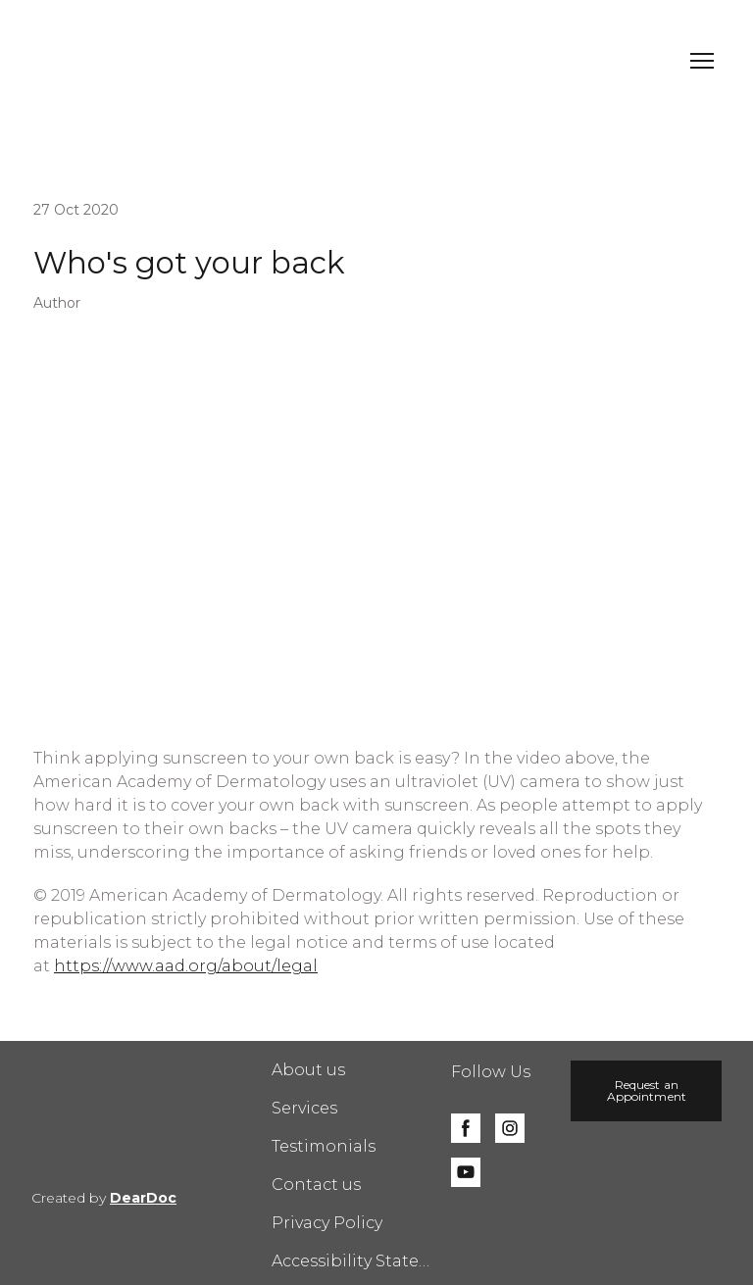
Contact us (316, 1184)
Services (304, 1108)
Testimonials (324, 1146)
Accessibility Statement (352, 1261)
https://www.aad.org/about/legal (186, 966)
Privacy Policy (327, 1222)
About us (308, 1070)
